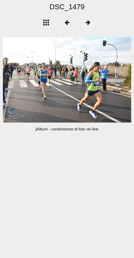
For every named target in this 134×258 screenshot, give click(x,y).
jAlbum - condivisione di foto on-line (67, 129)
